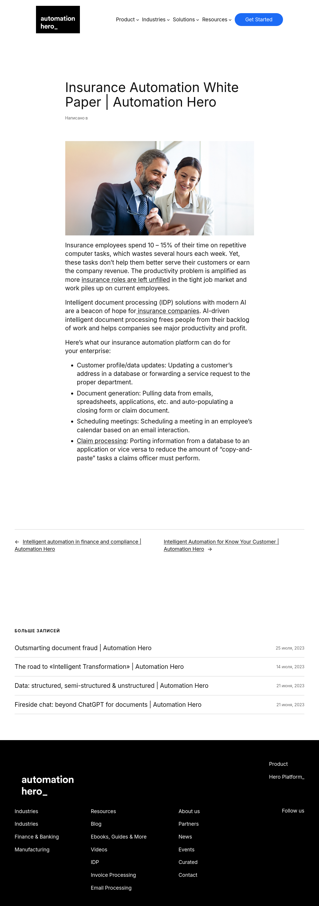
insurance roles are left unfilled (126, 279)
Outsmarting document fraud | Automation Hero (83, 648)
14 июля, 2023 (290, 666)
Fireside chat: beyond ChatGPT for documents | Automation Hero (108, 704)
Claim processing (102, 441)
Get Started (258, 19)
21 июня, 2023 (290, 685)
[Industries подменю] (168, 19)
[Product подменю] (137, 19)
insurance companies (167, 311)
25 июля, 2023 (290, 647)
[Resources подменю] (230, 19)
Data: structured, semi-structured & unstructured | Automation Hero (111, 685)
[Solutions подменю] (197, 19)
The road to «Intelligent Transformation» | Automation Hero (99, 666)
